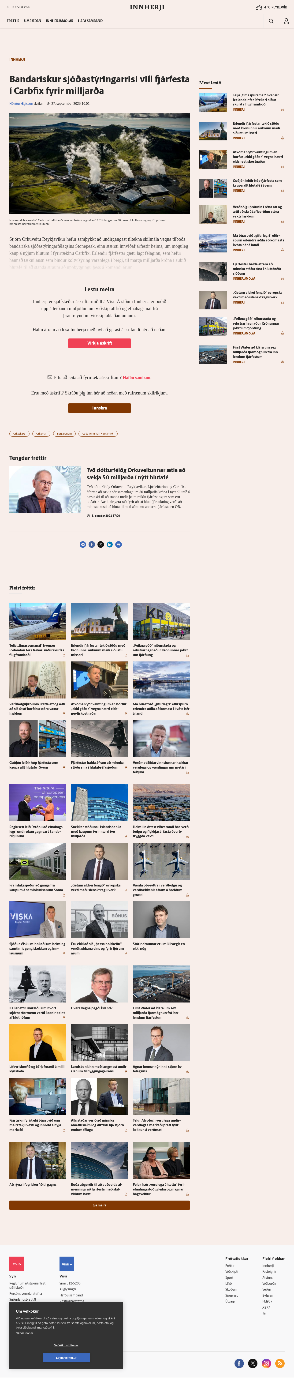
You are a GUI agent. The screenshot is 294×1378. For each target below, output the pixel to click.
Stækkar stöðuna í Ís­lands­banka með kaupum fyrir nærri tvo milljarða (96, 832)
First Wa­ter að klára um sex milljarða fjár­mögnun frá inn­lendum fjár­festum (156, 1013)
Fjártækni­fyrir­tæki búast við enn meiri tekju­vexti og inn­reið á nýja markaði (35, 1125)
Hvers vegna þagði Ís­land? (91, 1008)
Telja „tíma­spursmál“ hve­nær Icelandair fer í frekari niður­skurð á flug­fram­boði (36, 650)
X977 (266, 1308)
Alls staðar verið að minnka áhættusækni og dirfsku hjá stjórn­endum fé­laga (98, 1125)
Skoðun (231, 1290)
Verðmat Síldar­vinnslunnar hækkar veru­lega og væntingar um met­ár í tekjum (160, 767)
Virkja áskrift (99, 343)
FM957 (267, 1302)
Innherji (268, 1266)
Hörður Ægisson (21, 104)
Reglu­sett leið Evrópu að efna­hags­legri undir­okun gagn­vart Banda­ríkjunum (36, 832)
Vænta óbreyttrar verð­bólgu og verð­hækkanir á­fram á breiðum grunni (157, 890)
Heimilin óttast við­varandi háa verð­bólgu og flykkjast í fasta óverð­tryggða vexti (161, 832)
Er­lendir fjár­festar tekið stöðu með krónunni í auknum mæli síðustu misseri (98, 650)
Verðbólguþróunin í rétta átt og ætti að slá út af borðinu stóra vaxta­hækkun (37, 709)
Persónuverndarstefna (25, 1294)
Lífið (228, 1284)
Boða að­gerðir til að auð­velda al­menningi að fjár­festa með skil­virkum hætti (96, 1189)
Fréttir (229, 1266)
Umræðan (32, 21)
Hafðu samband (71, 1295)
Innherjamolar (59, 21)
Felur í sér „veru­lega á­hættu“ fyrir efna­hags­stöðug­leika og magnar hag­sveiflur (159, 1189)
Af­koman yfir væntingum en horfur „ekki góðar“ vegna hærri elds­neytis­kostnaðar (99, 709)
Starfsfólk (67, 1313)
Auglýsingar (68, 1289)
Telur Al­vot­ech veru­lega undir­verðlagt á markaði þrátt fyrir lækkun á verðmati (157, 1125)
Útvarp (230, 1302)
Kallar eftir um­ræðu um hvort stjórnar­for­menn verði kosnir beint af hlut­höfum (37, 1013)
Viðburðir (269, 1284)
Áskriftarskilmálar (72, 1307)
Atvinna (267, 1278)
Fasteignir (269, 1272)
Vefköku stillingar (38, 1357)
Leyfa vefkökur (94, 1357)
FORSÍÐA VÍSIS (18, 6)
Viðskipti (231, 1272)
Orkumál (41, 434)
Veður (266, 1290)
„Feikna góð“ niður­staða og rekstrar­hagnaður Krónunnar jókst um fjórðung (160, 650)
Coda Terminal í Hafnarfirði (98, 434)
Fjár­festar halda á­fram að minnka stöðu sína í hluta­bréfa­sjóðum (257, 269)
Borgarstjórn (64, 434)
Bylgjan (267, 1296)
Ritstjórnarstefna (72, 1301)
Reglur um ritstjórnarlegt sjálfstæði (27, 1286)
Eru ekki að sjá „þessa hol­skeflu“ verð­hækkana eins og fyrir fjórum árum (97, 948)
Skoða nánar (24, 1345)
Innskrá (99, 408)
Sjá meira (99, 1205)
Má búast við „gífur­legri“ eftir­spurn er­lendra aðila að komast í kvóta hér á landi (161, 709)
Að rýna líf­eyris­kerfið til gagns (32, 1185)
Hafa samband (90, 21)
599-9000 (23, 1311)
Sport (229, 1278)
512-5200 (74, 1283)
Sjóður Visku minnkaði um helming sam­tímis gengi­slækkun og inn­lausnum (37, 948)
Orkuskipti (19, 434)
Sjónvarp (231, 1296)
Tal (264, 1314)
